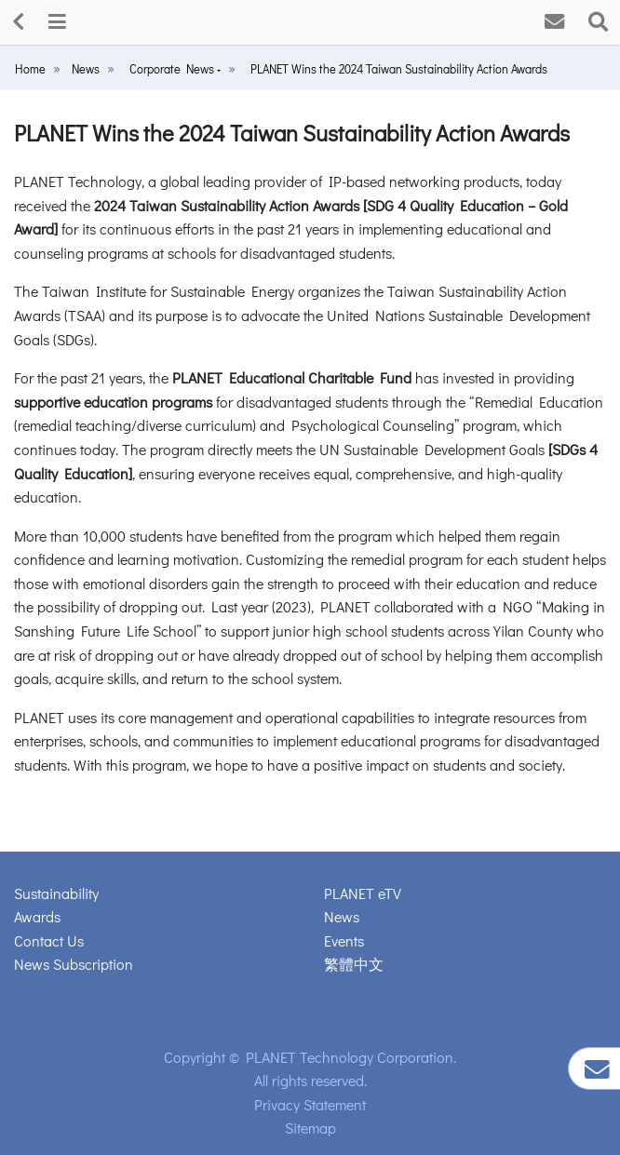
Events (344, 940)
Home (30, 68)
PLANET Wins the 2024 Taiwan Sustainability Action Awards (398, 68)
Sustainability (56, 893)
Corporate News (173, 68)
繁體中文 (354, 964)
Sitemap (310, 1127)
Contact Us (49, 940)
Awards (37, 916)
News (86, 68)
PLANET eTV (362, 893)
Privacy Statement (310, 1104)
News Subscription (73, 964)
